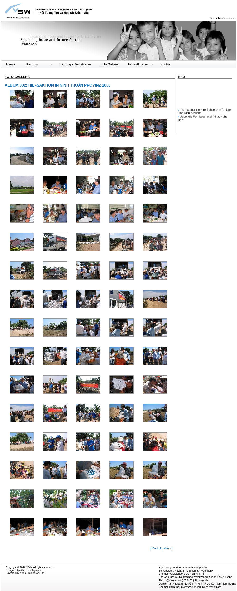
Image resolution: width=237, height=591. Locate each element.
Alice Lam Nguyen (30, 570)
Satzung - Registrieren (75, 64)
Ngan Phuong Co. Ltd (32, 573)
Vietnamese (228, 18)
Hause (10, 64)
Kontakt (165, 64)
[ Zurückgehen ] (161, 548)
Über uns (31, 64)
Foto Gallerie (109, 64)
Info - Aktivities (138, 64)
